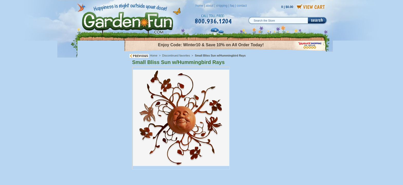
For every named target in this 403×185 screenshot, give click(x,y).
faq (232, 5)
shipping (221, 5)
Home (153, 55)
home (199, 5)
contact (242, 5)
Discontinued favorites (176, 55)
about (209, 5)
